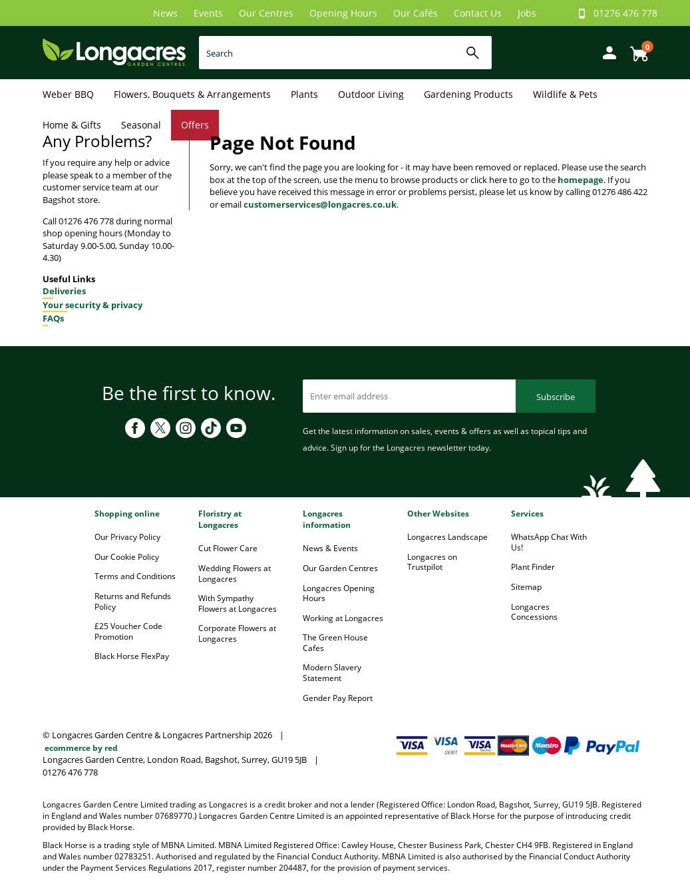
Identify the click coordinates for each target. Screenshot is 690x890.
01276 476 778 (625, 13)
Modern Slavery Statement (332, 673)
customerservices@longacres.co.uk (320, 204)
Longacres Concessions (534, 612)
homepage (581, 180)
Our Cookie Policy (126, 556)
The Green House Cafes (335, 643)
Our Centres (266, 13)
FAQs (53, 318)
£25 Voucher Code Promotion (128, 631)
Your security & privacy (92, 305)
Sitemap (526, 586)
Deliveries (64, 291)
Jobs (527, 13)
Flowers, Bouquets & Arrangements (192, 94)
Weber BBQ (68, 94)
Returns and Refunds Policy (132, 601)
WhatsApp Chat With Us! (549, 542)
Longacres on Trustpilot (432, 562)
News (165, 13)
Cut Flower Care (228, 548)
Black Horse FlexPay (131, 656)
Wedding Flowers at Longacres (234, 573)
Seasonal (141, 124)
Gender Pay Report (338, 698)
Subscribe (555, 397)
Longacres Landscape (447, 537)
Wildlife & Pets (565, 94)
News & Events (330, 548)
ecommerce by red (81, 748)
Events (208, 13)
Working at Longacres (343, 618)
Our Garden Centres (340, 568)
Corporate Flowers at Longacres (237, 633)
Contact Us (478, 13)
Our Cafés (415, 13)
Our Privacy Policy (127, 537)
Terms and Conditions (135, 576)
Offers (195, 124)
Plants (304, 94)
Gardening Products (468, 94)
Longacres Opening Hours (339, 593)
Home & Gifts (72, 124)
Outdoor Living (371, 94)
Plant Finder (533, 566)
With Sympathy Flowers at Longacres (237, 603)
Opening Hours (343, 13)
